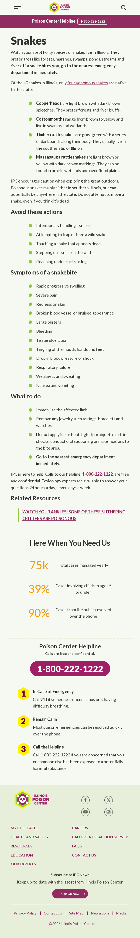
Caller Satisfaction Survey (100, 837)
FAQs (77, 846)
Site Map (76, 913)
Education (22, 855)
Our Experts (23, 864)
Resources (21, 846)
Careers (80, 828)
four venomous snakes (87, 82)
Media (121, 913)
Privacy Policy (25, 913)
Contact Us (84, 855)
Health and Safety (30, 837)
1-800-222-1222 (92, 21)
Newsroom (100, 913)
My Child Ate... (25, 828)
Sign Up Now (70, 894)
